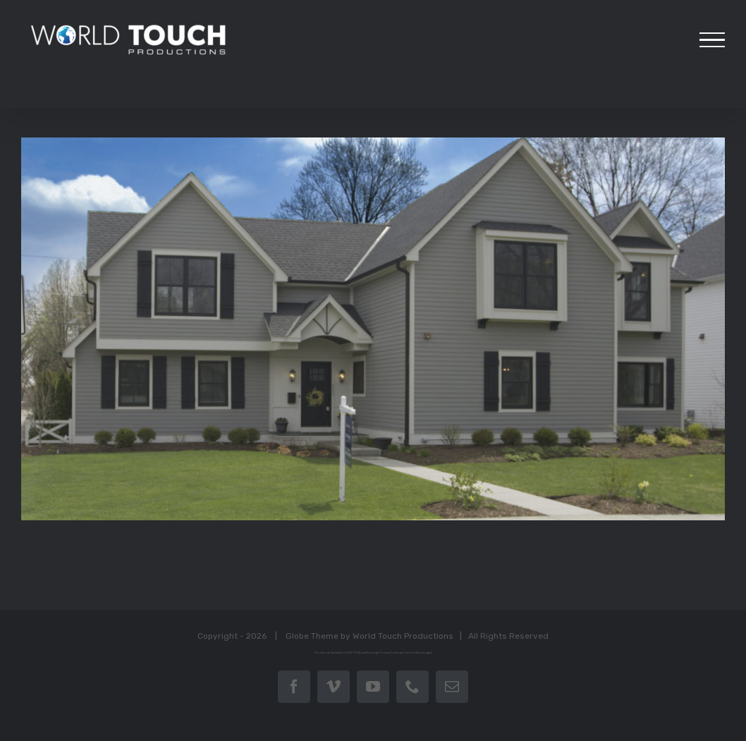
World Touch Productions (400, 635)
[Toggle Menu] (706, 40)
